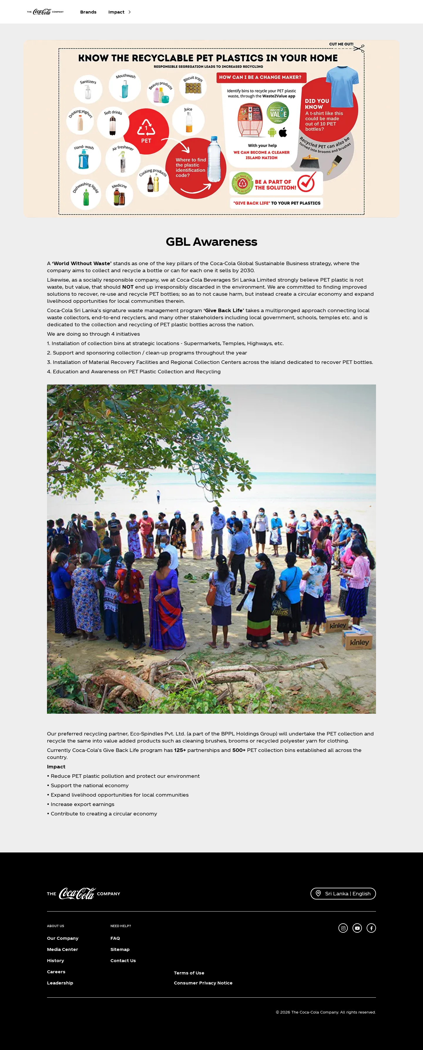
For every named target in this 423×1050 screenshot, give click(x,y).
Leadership (60, 982)
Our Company (62, 938)
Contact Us (123, 960)
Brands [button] (88, 11)
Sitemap (120, 949)
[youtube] (357, 928)
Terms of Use (189, 972)
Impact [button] (116, 11)
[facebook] (371, 928)
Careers (56, 971)
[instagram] (343, 928)
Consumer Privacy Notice (203, 982)
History (55, 960)
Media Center (62, 949)
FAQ (115, 938)
